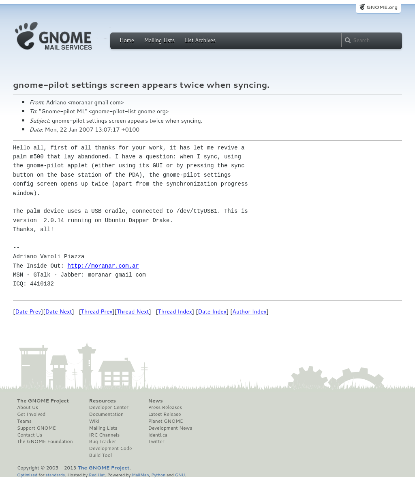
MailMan (140, 475)
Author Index (249, 311)
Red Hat (97, 475)
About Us (27, 407)
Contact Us (29, 435)
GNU (180, 475)
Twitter (156, 441)
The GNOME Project (43, 401)
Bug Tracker (102, 441)
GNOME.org (382, 7)
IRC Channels (104, 435)
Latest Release (164, 414)
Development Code (110, 448)
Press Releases (165, 407)
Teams (24, 421)
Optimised (27, 475)
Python (158, 475)
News (155, 401)
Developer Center (108, 407)
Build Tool (100, 455)
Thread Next (133, 311)
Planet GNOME (165, 421)
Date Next (58, 311)
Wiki (94, 421)
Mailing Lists (159, 40)
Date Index (212, 311)
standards (55, 475)
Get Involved (31, 414)
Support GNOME (36, 428)
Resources (102, 401)
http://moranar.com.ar (103, 266)
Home (127, 40)
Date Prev (28, 311)
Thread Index (175, 311)
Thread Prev (97, 311)
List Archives (200, 40)
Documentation (106, 414)
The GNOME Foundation (45, 441)
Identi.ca (157, 435)
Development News (170, 428)
